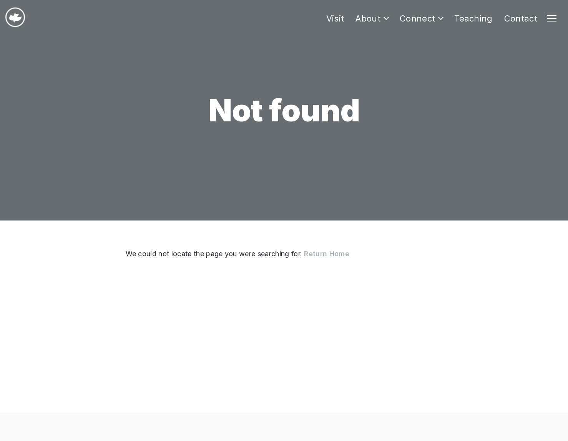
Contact (520, 18)
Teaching (473, 18)
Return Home (326, 254)
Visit (335, 18)
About (367, 18)
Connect (417, 18)
